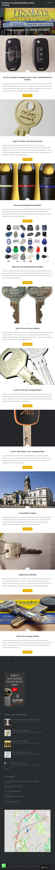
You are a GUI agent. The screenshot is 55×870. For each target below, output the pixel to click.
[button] (27, 831)
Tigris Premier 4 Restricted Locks (13, 786)
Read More (27, 95)
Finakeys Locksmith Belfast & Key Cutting (18, 4)
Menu (50, 2)
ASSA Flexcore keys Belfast (11, 801)
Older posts (8, 659)
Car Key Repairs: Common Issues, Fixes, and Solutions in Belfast (21, 781)
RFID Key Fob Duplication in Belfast (14, 796)
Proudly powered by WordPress (18, 866)
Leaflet (48, 851)
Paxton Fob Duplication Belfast (12, 791)
